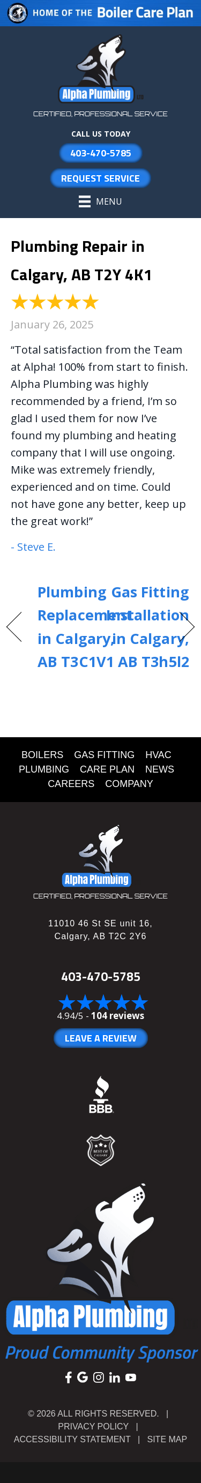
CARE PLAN (107, 769)
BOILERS (42, 755)
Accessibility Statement (72, 1439)
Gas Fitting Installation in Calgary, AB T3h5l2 (147, 626)
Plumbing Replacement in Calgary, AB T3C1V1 (85, 626)
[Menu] (100, 201)
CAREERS (71, 783)
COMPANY (129, 783)
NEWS (159, 769)
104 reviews (117, 1015)
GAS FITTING (104, 755)
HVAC (158, 755)
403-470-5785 (100, 976)
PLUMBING (44, 769)
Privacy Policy (93, 1426)
